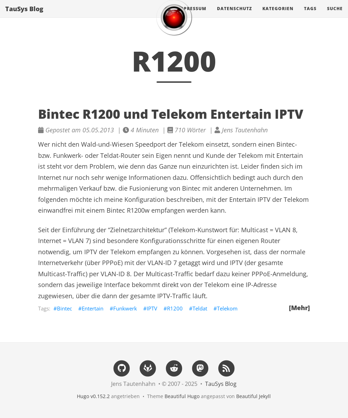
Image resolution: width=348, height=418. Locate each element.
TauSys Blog (24, 16)
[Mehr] (299, 307)
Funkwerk (125, 308)
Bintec (64, 308)
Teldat (200, 308)
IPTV (152, 308)
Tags (310, 16)
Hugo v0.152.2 (93, 396)
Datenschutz (234, 16)
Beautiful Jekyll (253, 396)
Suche (335, 16)
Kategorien (277, 16)
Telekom (227, 308)
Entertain (92, 308)
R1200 (175, 308)
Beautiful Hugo (182, 396)
